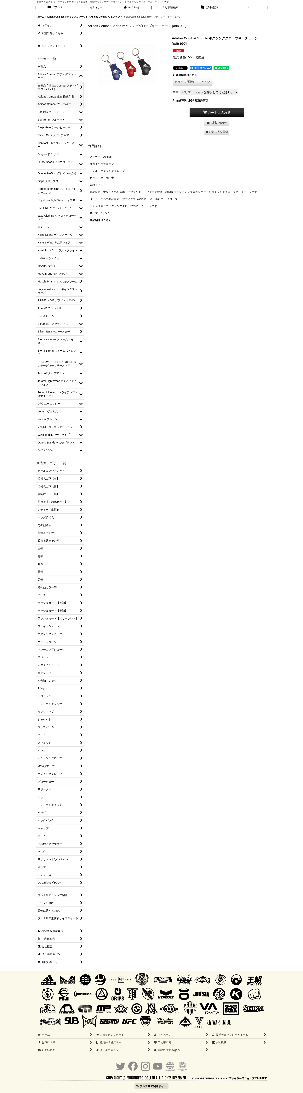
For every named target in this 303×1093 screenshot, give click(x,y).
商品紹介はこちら (100, 220)
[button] (171, 7)
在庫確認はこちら (185, 74)
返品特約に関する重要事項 (190, 100)
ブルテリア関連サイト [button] (151, 1086)
